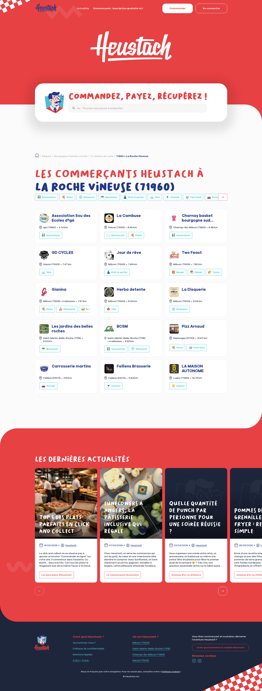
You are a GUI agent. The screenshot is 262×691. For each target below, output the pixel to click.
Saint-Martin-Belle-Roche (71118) (151, 648)
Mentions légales (83, 654)
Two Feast (192, 252)
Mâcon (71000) (140, 642)
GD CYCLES (62, 252)
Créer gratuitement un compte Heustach (218, 647)
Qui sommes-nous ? (84, 642)
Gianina (59, 289)
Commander (174, 8)
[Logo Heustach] (41, 649)
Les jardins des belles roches (72, 328)
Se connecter (208, 8)
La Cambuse (129, 215)
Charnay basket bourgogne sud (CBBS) (197, 218)
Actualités (83, 8)
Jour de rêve (129, 252)
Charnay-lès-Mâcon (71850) (148, 654)
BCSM (122, 326)
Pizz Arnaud (193, 326)
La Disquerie (194, 289)
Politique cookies (171, 671)
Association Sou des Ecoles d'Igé (71, 217)
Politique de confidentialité (88, 648)
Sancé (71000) (140, 660)
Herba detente (131, 289)
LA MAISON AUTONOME (193, 368)
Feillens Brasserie (134, 366)
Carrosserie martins (71, 366)
